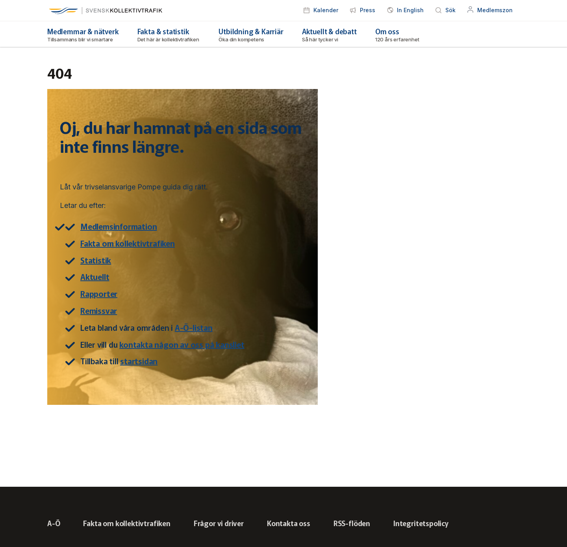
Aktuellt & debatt (329, 34)
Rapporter (98, 293)
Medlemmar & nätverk (83, 34)
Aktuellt (94, 276)
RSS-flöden (352, 523)
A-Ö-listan (194, 327)
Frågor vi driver (219, 523)
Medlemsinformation (118, 226)
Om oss (398, 34)
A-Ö (53, 523)
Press (367, 10)
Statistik (95, 260)
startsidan (139, 361)
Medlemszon (495, 10)
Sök (450, 10)
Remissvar (98, 310)
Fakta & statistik (168, 34)
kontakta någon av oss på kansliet (181, 344)
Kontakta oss (288, 523)
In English (410, 10)
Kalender (325, 10)
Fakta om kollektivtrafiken (127, 243)
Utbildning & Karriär (251, 34)
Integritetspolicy (420, 523)
